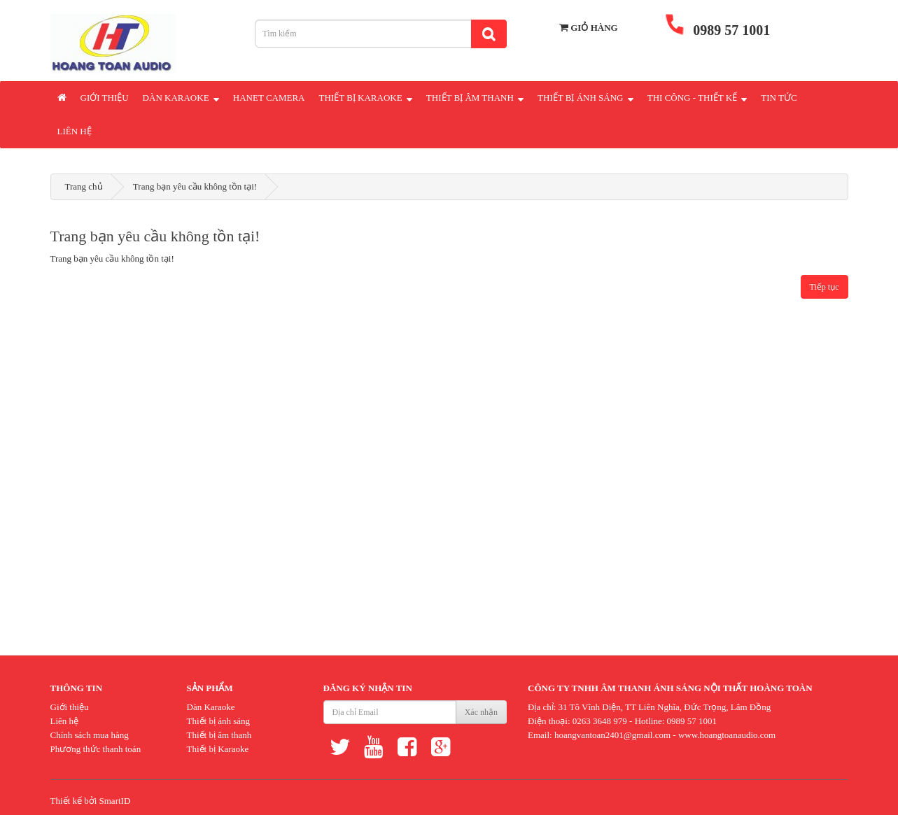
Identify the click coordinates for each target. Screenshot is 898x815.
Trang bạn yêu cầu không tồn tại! (195, 186)
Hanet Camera (269, 97)
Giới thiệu (104, 97)
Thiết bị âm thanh (219, 735)
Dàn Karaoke (181, 97)
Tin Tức (779, 97)
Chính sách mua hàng (89, 735)
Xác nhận (481, 712)
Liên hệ (74, 131)
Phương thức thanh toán (95, 749)
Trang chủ (84, 186)
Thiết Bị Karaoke (365, 97)
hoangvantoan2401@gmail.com (612, 735)
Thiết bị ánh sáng (219, 721)
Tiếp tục (824, 287)
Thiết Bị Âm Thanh (475, 97)
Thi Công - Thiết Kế (697, 97)
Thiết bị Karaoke (218, 749)
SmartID (115, 800)
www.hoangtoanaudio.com (727, 735)
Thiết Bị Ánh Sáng (585, 97)
